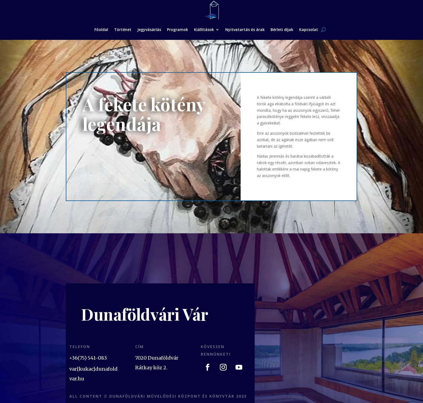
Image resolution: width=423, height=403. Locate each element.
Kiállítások (204, 29)
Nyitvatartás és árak (245, 29)
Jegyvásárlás (149, 29)
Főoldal (101, 29)
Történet (122, 29)
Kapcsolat (308, 29)
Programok (177, 29)
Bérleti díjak (282, 29)
